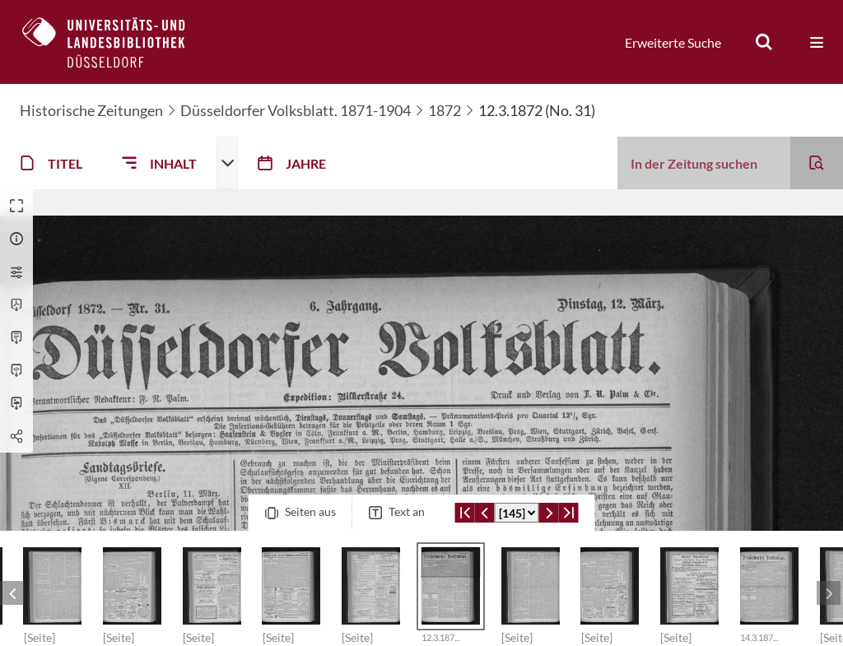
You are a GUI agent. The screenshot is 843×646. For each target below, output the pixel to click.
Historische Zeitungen (91, 110)
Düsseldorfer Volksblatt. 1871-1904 (295, 110)
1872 (444, 110)
